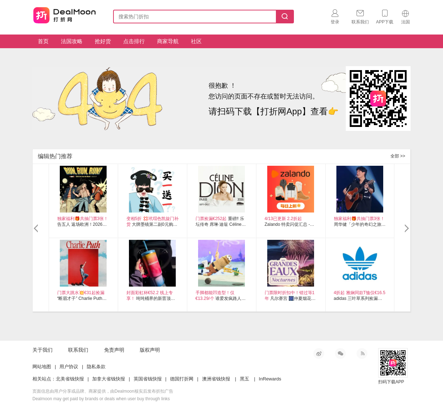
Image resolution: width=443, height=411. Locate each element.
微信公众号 (340, 353)
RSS (362, 353)
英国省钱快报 (148, 379)
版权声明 (150, 350)
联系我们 (78, 350)
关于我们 (42, 350)
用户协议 (68, 366)
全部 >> (397, 156)
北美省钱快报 (70, 379)
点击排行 (134, 41)
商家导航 (168, 41)
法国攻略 (71, 41)
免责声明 (114, 350)
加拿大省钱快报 (108, 379)
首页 (43, 41)
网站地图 (41, 366)
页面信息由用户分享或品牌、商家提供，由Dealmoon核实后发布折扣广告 (102, 391)
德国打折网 (181, 379)
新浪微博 (318, 353)
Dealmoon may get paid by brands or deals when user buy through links (101, 398)
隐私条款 (96, 366)
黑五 (244, 379)
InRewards (270, 379)
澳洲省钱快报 (216, 379)
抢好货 (103, 41)
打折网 (64, 15)
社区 (196, 41)
